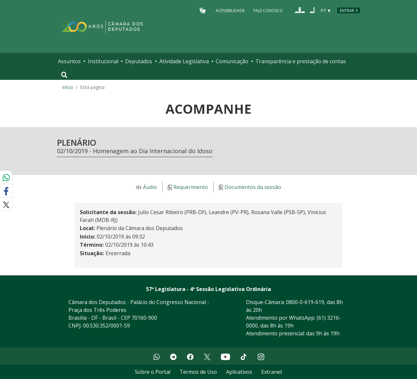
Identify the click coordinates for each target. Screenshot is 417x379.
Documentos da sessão (252, 187)
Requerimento (190, 187)
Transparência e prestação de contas (300, 61)
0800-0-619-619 (305, 302)
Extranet (271, 371)
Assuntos (69, 61)
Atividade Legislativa (184, 61)
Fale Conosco (268, 10)
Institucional (103, 61)
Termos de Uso (198, 371)
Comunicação (232, 61)
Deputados (138, 61)
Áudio (150, 187)
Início (67, 87)
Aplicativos (239, 371)
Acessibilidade (230, 10)
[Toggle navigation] (64, 75)
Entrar (347, 10)
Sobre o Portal (152, 371)
